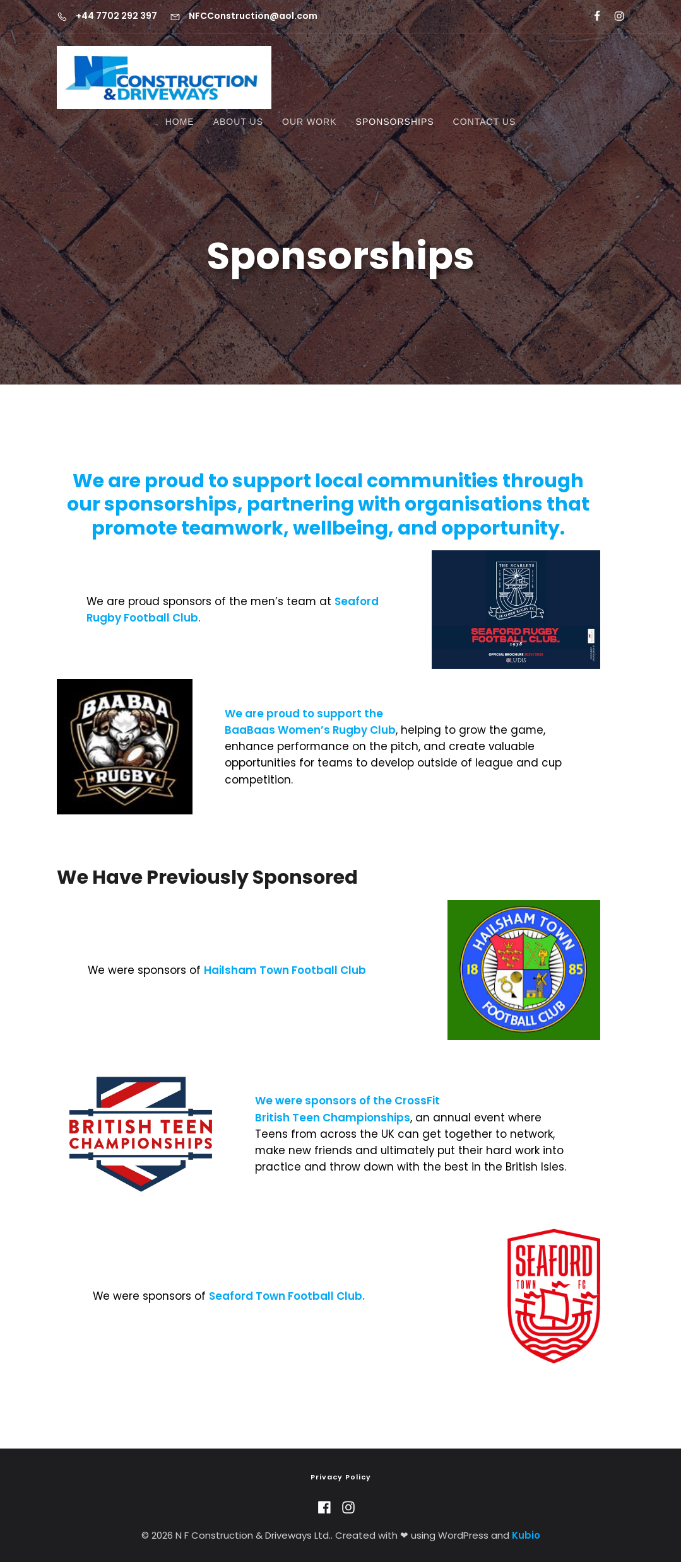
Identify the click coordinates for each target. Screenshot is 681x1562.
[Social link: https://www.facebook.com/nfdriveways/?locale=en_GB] (592, 16)
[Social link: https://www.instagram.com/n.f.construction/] (614, 16)
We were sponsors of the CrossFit (347, 1100)
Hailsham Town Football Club (285, 970)
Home (179, 122)
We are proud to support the (304, 713)
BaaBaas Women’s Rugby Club (310, 730)
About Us (238, 122)
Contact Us (484, 122)
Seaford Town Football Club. (287, 1296)
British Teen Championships (332, 1117)
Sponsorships (395, 122)
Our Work (309, 122)
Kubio (526, 1535)
